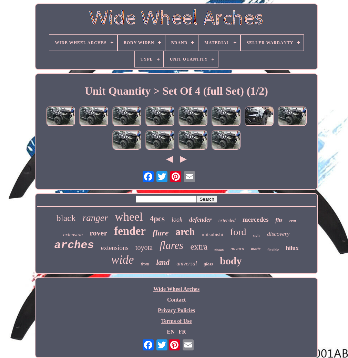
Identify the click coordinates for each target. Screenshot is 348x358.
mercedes (256, 219)
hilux (292, 248)
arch (185, 231)
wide (122, 259)
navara (237, 248)
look (177, 219)
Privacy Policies (176, 310)
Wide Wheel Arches (176, 289)
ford (238, 232)
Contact (176, 300)
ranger (95, 218)
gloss (208, 263)
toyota (144, 247)
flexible (273, 250)
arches (74, 245)
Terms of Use (176, 321)
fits (278, 220)
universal (186, 263)
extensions (115, 247)
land (163, 262)
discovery (278, 234)
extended (227, 220)
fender (130, 231)
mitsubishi (212, 234)
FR (182, 332)
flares (171, 245)
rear (293, 220)
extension (73, 234)
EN (170, 332)
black (66, 218)
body (231, 260)
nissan (219, 250)
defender (200, 219)
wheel (129, 216)
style (256, 235)
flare (161, 232)
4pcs (157, 218)
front (145, 263)
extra (198, 246)
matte (255, 248)
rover (98, 233)
